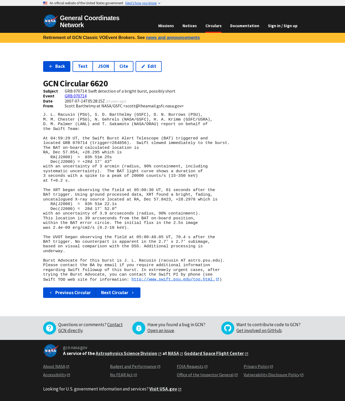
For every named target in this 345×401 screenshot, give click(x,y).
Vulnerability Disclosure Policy (271, 374)
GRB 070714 (76, 96)
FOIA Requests (190, 366)
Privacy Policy (256, 366)
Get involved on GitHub (259, 331)
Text (83, 66)
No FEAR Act (121, 374)
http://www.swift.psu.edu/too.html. (173, 279)
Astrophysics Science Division (126, 354)
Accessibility (54, 374)
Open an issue (160, 331)
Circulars (213, 25)
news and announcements (173, 37)
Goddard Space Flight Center (214, 354)
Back (57, 66)
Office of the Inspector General (205, 374)
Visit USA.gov (163, 389)
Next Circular (118, 293)
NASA (173, 354)
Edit (148, 66)
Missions (166, 25)
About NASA (54, 366)
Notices (189, 25)
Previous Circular (70, 293)
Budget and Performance (133, 366)
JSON (103, 66)
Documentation (244, 25)
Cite (123, 66)
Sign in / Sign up (283, 25)
